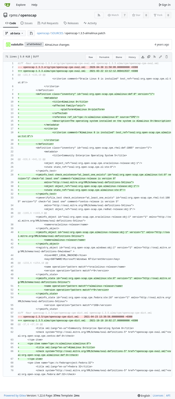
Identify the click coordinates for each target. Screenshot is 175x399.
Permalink (104, 57)
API (168, 395)
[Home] (7, 4)
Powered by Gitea (15, 395)
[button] (31, 33)
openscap (28, 15)
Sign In (165, 5)
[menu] (144, 395)
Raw (91, 57)
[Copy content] (149, 57)
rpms (13, 15)
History (132, 57)
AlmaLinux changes (57, 44)
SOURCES (57, 33)
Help (34, 5)
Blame (119, 57)
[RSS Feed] (99, 15)
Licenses (158, 395)
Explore (20, 5)
